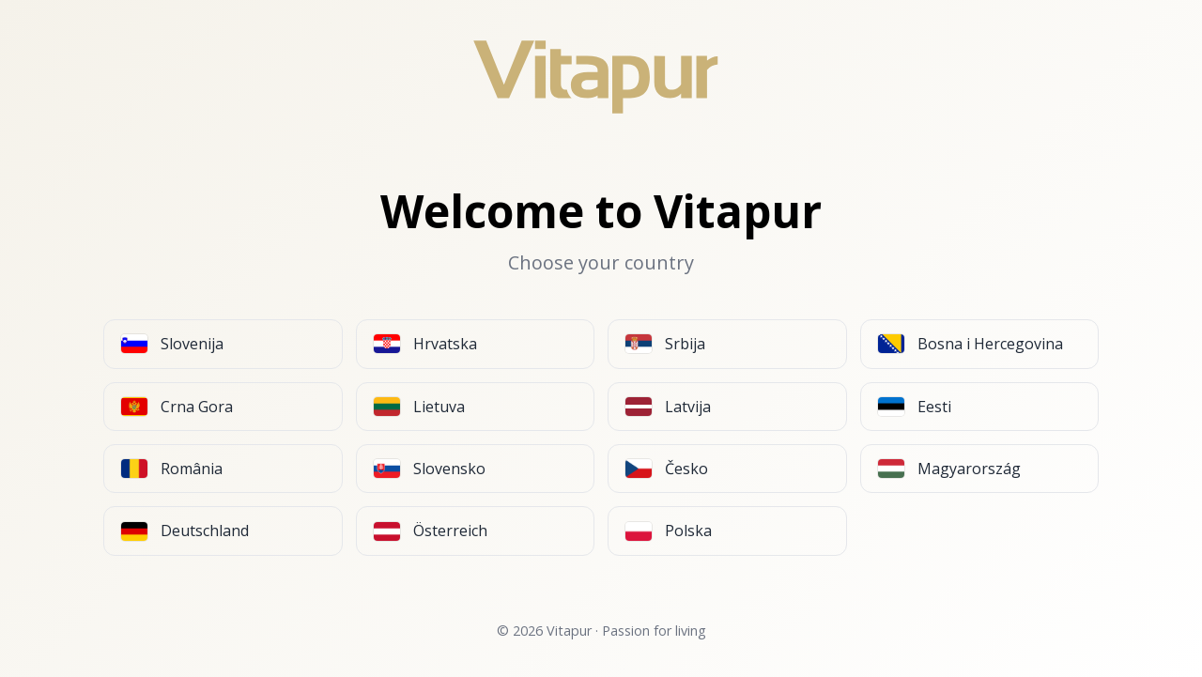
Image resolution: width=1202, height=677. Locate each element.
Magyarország (949, 468)
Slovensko (429, 468)
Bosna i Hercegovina (970, 343)
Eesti (914, 406)
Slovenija (172, 343)
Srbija (665, 343)
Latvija (668, 406)
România (172, 468)
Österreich (430, 530)
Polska (668, 530)
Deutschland (185, 530)
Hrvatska (425, 343)
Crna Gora (177, 406)
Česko (666, 468)
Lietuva (419, 406)
